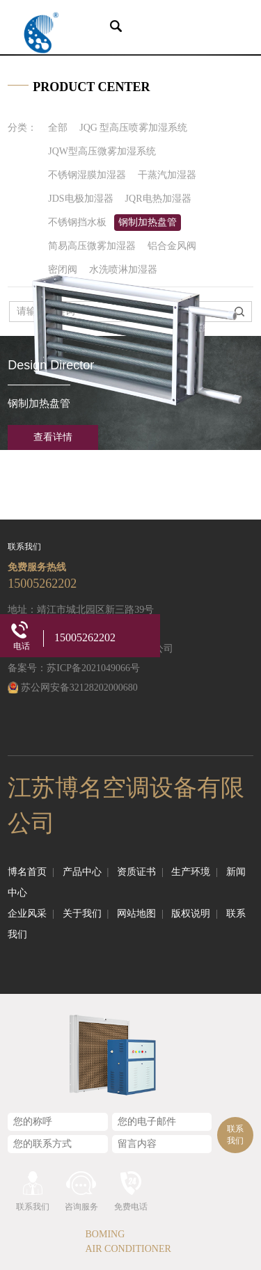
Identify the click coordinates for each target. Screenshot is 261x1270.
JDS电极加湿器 (80, 198)
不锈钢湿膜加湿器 (87, 175)
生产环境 (194, 872)
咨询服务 (81, 1207)
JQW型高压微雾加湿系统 (102, 151)
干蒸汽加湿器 (167, 175)
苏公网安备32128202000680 (79, 687)
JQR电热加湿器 (158, 198)
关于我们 (86, 913)
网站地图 (140, 913)
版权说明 (194, 913)
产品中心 (86, 872)
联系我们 (235, 1135)
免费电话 (131, 1207)
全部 (58, 127)
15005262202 (42, 583)
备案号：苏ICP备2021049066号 (74, 668)
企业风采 (31, 913)
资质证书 (140, 872)
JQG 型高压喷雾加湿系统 (133, 127)
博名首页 (31, 872)
